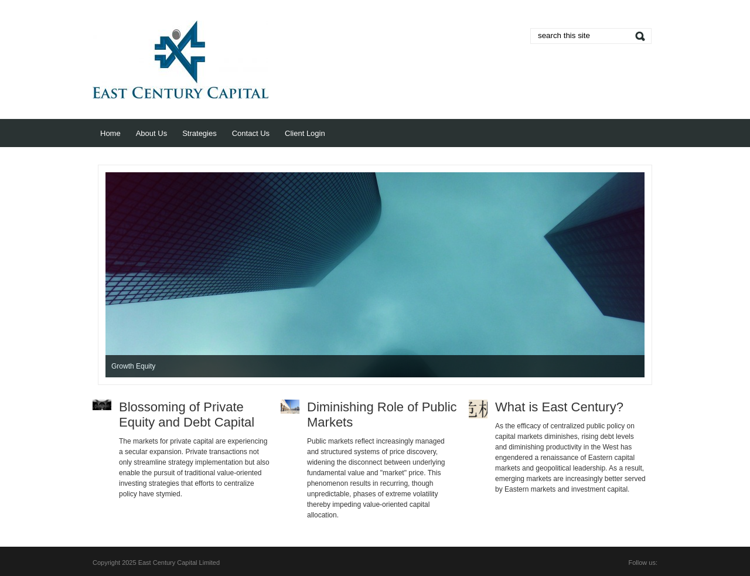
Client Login (305, 133)
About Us (151, 133)
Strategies (199, 133)
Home (110, 133)
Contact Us (251, 133)
